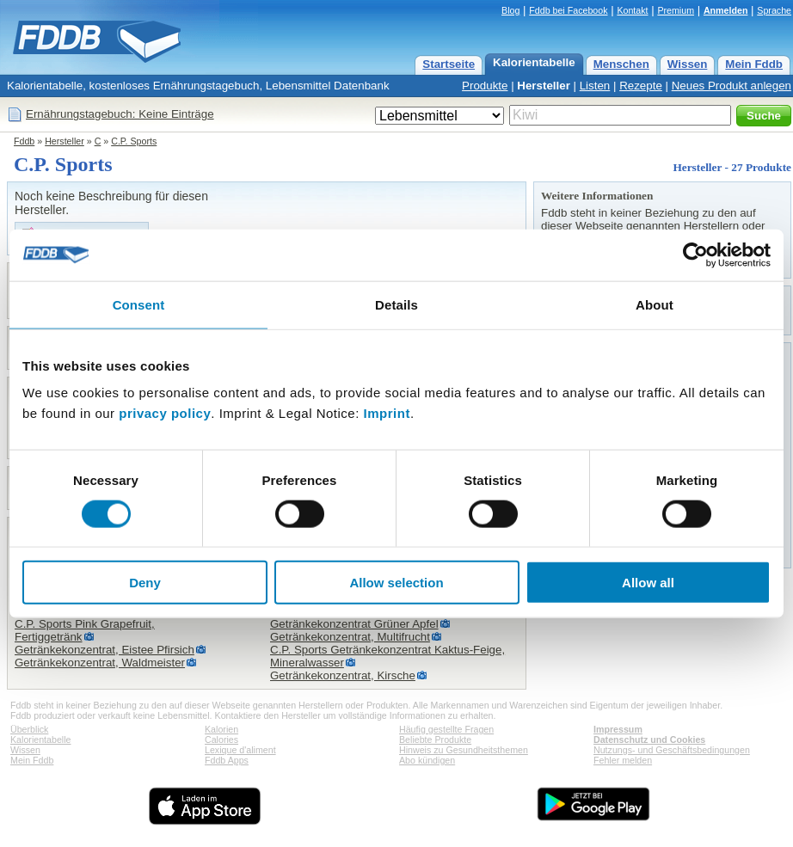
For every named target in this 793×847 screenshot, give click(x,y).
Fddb (24, 141)
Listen (595, 85)
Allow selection (396, 582)
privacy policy (165, 413)
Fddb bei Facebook (568, 10)
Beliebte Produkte (435, 739)
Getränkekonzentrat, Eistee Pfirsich (104, 649)
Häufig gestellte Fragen (446, 729)
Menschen (621, 64)
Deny (145, 582)
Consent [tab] (139, 304)
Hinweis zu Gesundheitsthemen (463, 750)
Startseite (448, 64)
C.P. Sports (134, 141)
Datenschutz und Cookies (649, 739)
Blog (510, 10)
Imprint (387, 413)
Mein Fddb (754, 64)
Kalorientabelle (534, 62)
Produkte (484, 85)
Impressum (617, 729)
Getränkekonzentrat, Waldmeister (100, 662)
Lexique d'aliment (240, 750)
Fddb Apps (227, 760)
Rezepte (640, 85)
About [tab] (654, 304)
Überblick (29, 729)
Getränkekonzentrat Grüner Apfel (354, 623)
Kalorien (221, 729)
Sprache (774, 10)
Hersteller (543, 85)
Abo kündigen (427, 760)
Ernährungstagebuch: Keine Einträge (120, 113)
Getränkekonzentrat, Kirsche (342, 675)
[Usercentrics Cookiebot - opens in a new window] (695, 254)
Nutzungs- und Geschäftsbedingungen (671, 750)
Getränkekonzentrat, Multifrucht (350, 636)
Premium (675, 10)
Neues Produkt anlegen (731, 85)
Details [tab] (396, 304)
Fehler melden (622, 760)
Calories (221, 739)
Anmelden (726, 10)
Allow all (648, 582)
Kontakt (632, 10)
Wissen (687, 64)
